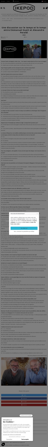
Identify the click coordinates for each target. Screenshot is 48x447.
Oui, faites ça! (24, 228)
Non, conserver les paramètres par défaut (24, 231)
